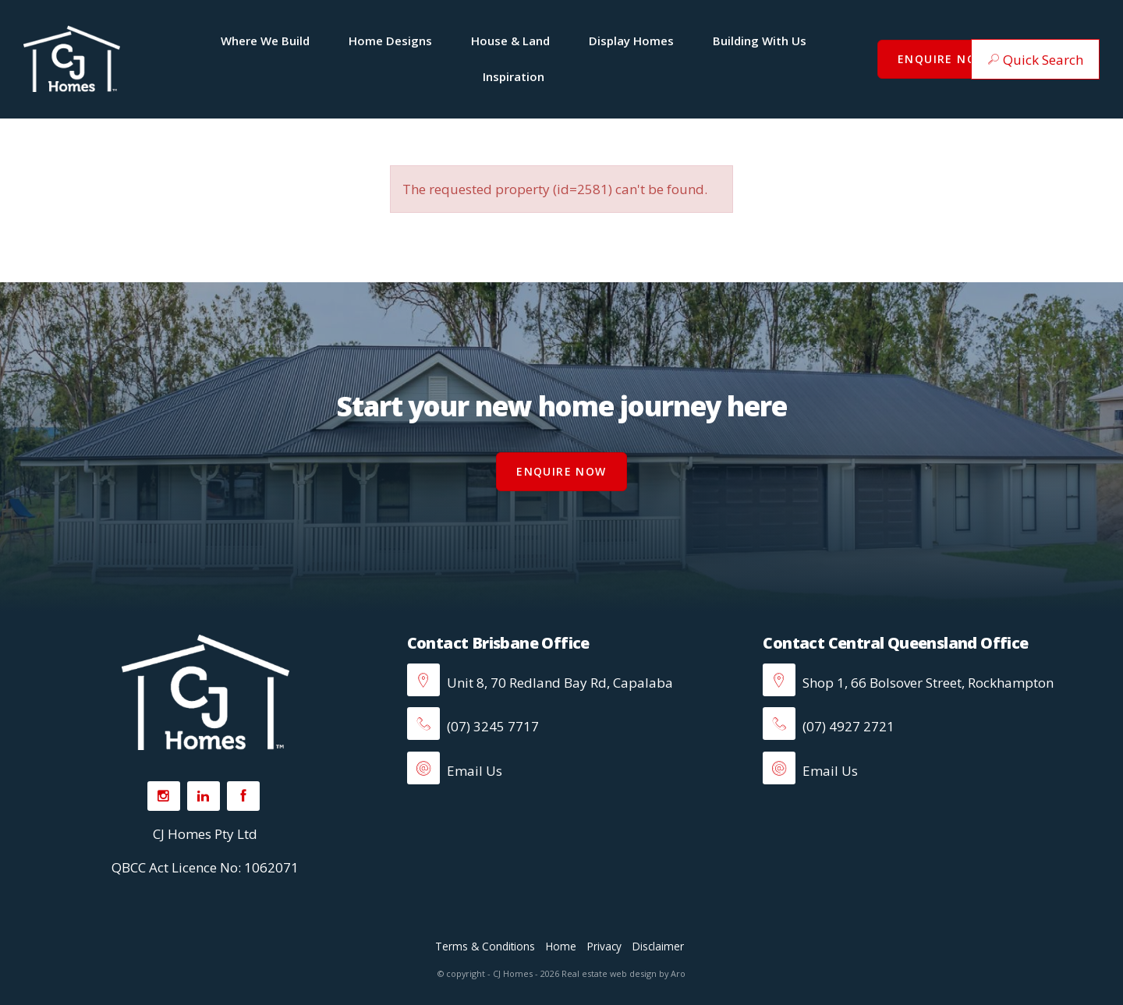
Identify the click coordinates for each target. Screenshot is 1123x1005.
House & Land (510, 40)
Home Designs (390, 40)
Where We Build (265, 40)
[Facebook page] (243, 796)
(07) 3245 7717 (473, 726)
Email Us (454, 771)
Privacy (604, 946)
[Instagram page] (163, 796)
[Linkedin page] (203, 796)
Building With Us (759, 40)
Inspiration (513, 76)
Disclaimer (658, 946)
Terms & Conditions (485, 946)
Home (561, 946)
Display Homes (631, 40)
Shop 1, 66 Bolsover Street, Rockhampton (926, 683)
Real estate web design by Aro (623, 973)
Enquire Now (942, 58)
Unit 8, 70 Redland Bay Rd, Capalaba (558, 683)
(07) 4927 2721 (829, 726)
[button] (1035, 59)
